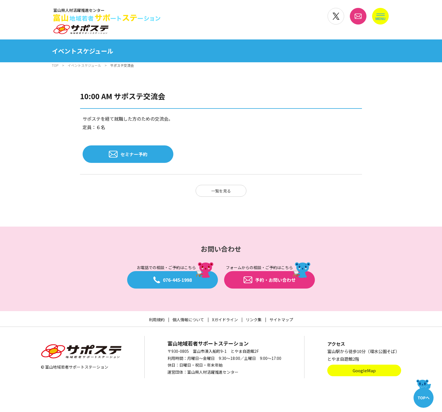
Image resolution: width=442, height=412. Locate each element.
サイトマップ (281, 319)
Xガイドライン (225, 319)
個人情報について (188, 319)
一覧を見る (221, 191)
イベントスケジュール (84, 65)
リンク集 (254, 319)
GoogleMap (364, 370)
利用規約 (157, 319)
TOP (55, 65)
